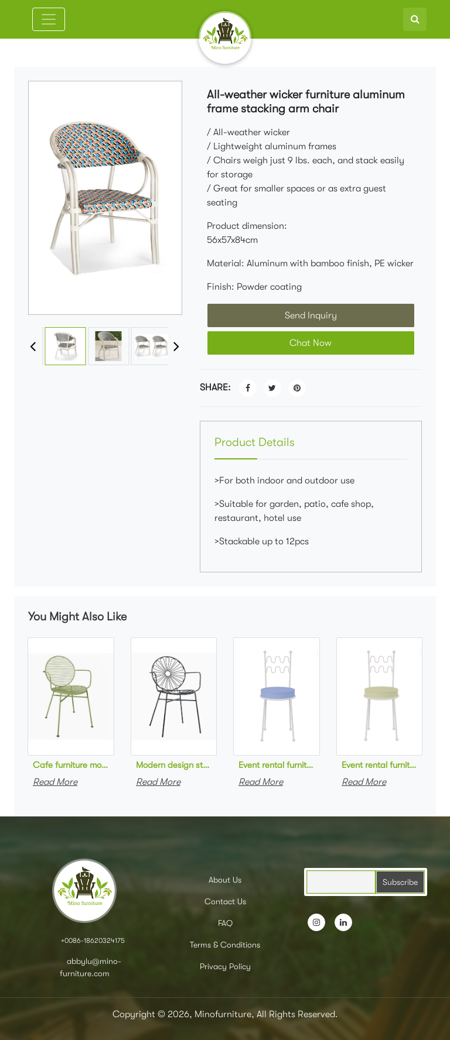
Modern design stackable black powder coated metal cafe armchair (174, 765)
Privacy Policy (225, 966)
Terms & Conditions (225, 944)
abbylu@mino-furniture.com (91, 967)
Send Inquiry (311, 315)
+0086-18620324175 (93, 940)
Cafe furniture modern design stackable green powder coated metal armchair (71, 765)
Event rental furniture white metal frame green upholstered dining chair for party (380, 765)
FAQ (225, 923)
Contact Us (225, 901)
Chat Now (310, 343)
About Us (225, 879)
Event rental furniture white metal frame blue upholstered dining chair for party (276, 765)
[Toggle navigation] (48, 19)
